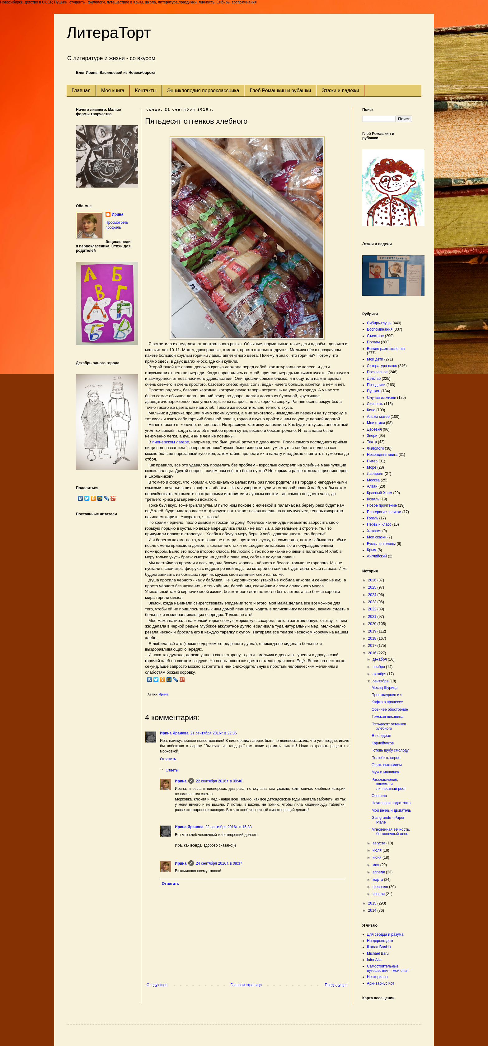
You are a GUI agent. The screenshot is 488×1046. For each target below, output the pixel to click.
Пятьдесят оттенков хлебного (389, 726)
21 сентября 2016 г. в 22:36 (213, 733)
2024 (373, 595)
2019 (373, 631)
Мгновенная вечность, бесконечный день (391, 831)
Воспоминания (379, 329)
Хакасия (374, 531)
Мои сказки (376, 537)
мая (376, 865)
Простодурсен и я (387, 695)
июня (377, 857)
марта (378, 879)
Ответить (168, 759)
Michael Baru (378, 953)
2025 (373, 587)
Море (371, 467)
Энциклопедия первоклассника (203, 90)
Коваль (373, 499)
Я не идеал (381, 735)
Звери (372, 435)
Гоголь (372, 518)
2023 (373, 602)
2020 (373, 624)
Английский (377, 556)
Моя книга (112, 90)
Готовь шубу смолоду (390, 750)
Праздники (376, 385)
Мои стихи (376, 423)
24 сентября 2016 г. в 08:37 (219, 863)
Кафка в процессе (387, 702)
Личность (375, 404)
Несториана (377, 977)
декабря (380, 659)
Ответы (172, 770)
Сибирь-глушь (379, 323)
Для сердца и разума (385, 934)
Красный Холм (379, 493)
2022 (373, 609)
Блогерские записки (384, 512)
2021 (373, 616)
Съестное (375, 336)
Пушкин (373, 391)
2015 (373, 903)
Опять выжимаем (387, 765)
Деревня (374, 429)
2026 (373, 580)
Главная (81, 90)
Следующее (157, 985)
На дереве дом (380, 941)
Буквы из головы (381, 544)
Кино (371, 410)
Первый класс (379, 524)
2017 (373, 645)
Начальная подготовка (391, 803)
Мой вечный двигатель (391, 810)
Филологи (375, 448)
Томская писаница (387, 716)
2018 (373, 638)
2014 (373, 910)
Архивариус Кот (380, 983)
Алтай (372, 486)
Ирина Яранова (174, 733)
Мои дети (375, 359)
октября (380, 674)
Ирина (180, 781)
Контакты (146, 90)
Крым (372, 550)
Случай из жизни (381, 397)
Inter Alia (374, 960)
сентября (381, 681)
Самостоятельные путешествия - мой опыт (388, 968)
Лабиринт (375, 473)
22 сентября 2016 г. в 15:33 (228, 827)
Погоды (373, 342)
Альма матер (378, 416)
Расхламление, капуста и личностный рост (389, 784)
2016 (373, 653)
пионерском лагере (170, 442)
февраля (381, 887)
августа (380, 843)
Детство (374, 378)
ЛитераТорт (109, 32)
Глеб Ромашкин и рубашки (280, 90)
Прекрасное (377, 372)
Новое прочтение (382, 505)
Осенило (379, 796)
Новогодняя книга (382, 454)
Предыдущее (336, 985)
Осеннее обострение (390, 709)
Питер (372, 461)
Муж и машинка (385, 772)
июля (377, 850)
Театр (372, 442)
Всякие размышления (386, 348)
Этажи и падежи (340, 90)
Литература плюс (382, 366)
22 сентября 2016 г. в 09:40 (219, 781)
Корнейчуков (383, 743)
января (379, 894)
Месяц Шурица (384, 687)
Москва (373, 480)
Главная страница (246, 985)
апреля (379, 872)
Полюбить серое (386, 758)
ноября (379, 667)
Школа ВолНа (379, 947)
